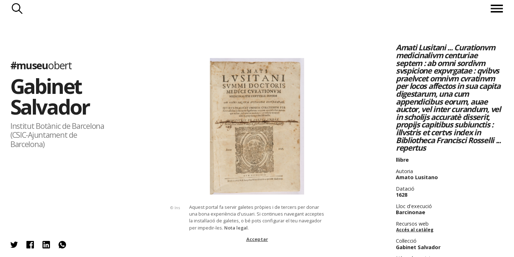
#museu (40, 65)
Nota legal (236, 228)
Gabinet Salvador (49, 96)
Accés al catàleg (414, 229)
